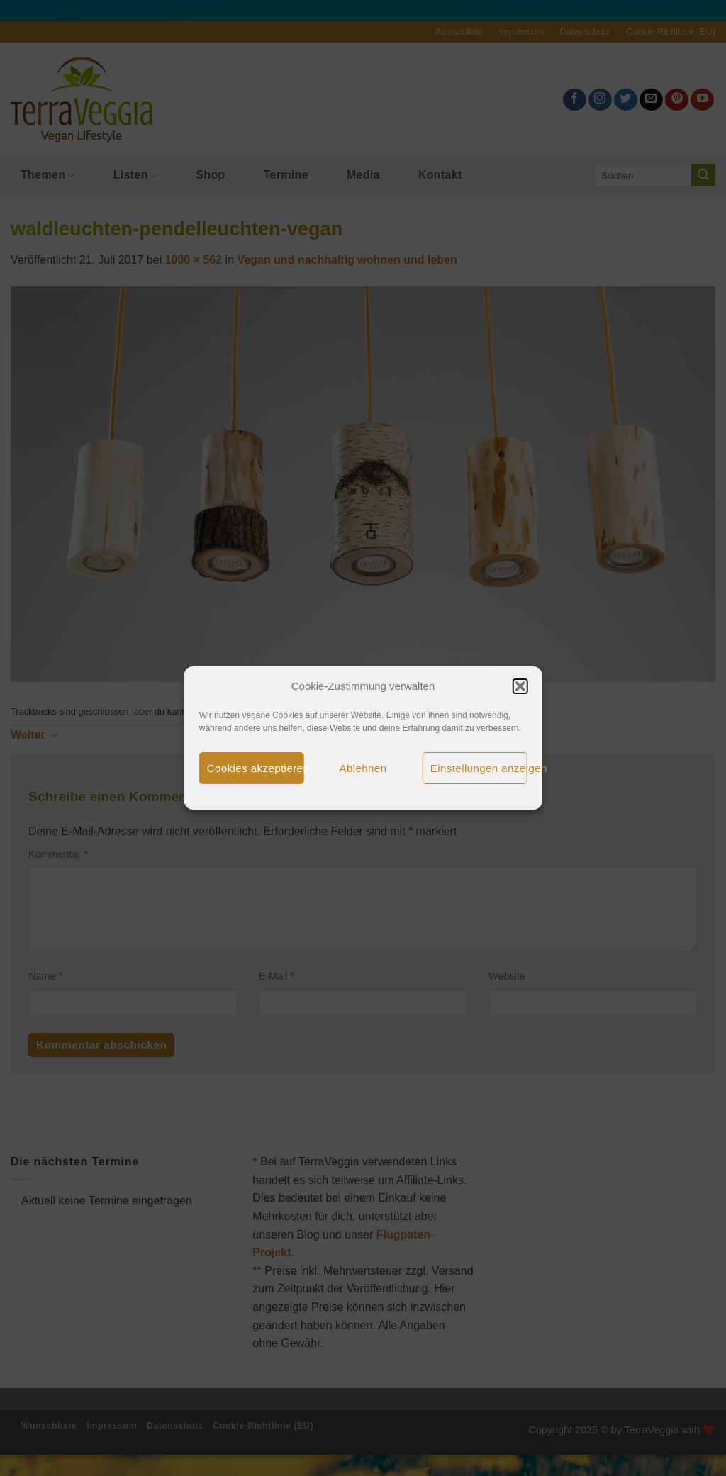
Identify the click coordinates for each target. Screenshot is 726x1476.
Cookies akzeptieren (255, 768)
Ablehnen (363, 768)
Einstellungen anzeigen (478, 768)
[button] (520, 686)
